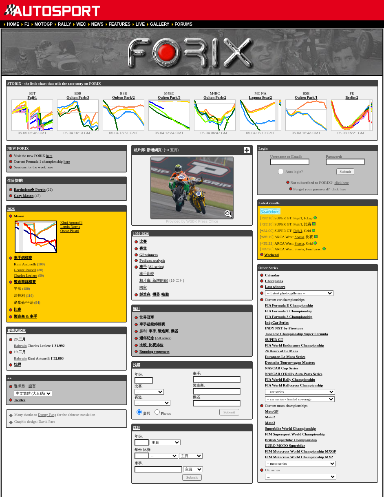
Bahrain (20, 346)
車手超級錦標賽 (152, 324)
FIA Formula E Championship (289, 305)
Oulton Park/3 (77, 97)
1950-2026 (141, 234)
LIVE (140, 24)
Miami (19, 216)
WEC (81, 24)
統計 (136, 309)
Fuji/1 (32, 97)
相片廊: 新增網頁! (153, 280)
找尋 (17, 364)
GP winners (148, 255)
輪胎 (165, 294)
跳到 (136, 428)
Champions (274, 281)
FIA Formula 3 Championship (288, 317)
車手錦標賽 (23, 258)
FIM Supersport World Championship (295, 434)
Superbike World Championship (290, 428)
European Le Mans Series (285, 357)
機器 (156, 294)
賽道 (143, 248)
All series (156, 267)
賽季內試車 (16, 331)
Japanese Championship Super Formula (296, 334)
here (49, 156)
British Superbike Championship (291, 440)
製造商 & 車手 (25, 316)
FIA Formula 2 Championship (288, 311)
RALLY (64, 24)
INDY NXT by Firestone (284, 328)
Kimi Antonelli (71, 223)
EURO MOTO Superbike (285, 446)
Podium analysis (152, 260)
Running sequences (154, 351)
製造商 (144, 294)
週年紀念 (146, 338)
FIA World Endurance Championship (294, 345)
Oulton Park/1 (306, 97)
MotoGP (271, 411)
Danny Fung (47, 415)
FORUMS (183, 24)
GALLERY (159, 24)
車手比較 (146, 274)
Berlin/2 (352, 97)
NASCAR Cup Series (281, 368)
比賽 (17, 309)
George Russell (25, 270)
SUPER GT (274, 340)
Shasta (299, 237)
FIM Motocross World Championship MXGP (300, 451)
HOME (13, 24)
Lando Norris (70, 227)
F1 (26, 24)
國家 (143, 287)
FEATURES (119, 24)
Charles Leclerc (25, 276)
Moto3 (270, 423)
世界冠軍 (146, 317)
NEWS (97, 24)
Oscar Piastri (69, 231)
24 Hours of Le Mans (281, 351)
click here (341, 183)
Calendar (272, 275)
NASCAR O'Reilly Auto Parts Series (293, 374)
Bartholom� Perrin (30, 190)
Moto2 (270, 417)
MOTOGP (44, 24)
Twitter (19, 400)
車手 (143, 267)
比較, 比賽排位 (151, 345)
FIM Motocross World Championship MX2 (299, 457)
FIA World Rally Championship (290, 380)
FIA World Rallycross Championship (294, 385)
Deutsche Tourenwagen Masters (290, 362)
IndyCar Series (277, 322)
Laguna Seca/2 (260, 97)
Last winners (275, 287)
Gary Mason (23, 196)
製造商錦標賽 (25, 282)
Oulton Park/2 (123, 97)
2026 (11, 209)
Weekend (271, 255)
